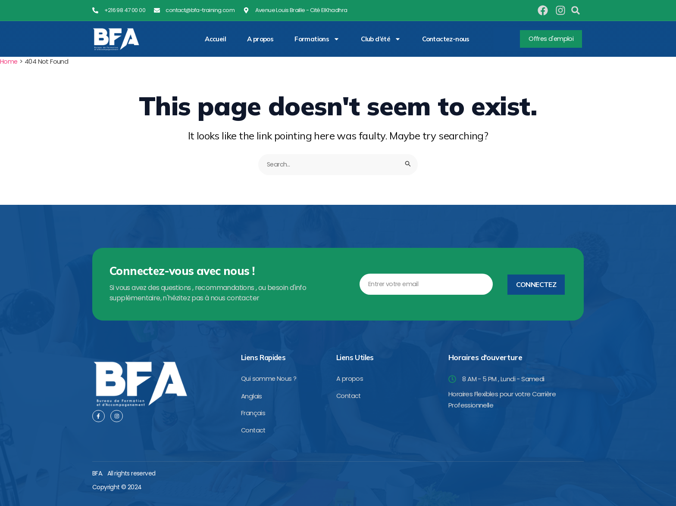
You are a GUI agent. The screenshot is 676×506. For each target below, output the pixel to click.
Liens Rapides (264, 356)
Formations (317, 39)
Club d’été (381, 39)
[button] (575, 10)
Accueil (215, 39)
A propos (260, 39)
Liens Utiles (356, 356)
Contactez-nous (445, 39)
